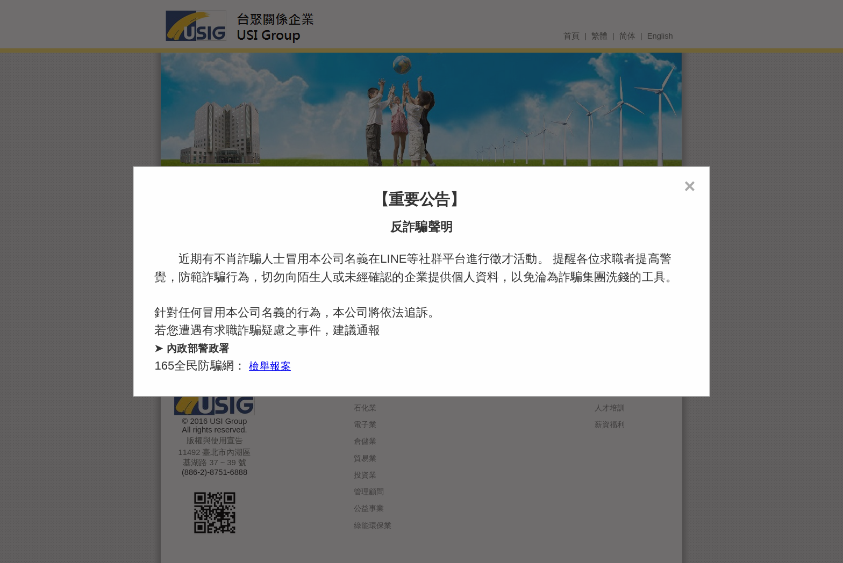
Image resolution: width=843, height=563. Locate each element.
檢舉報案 (270, 366)
